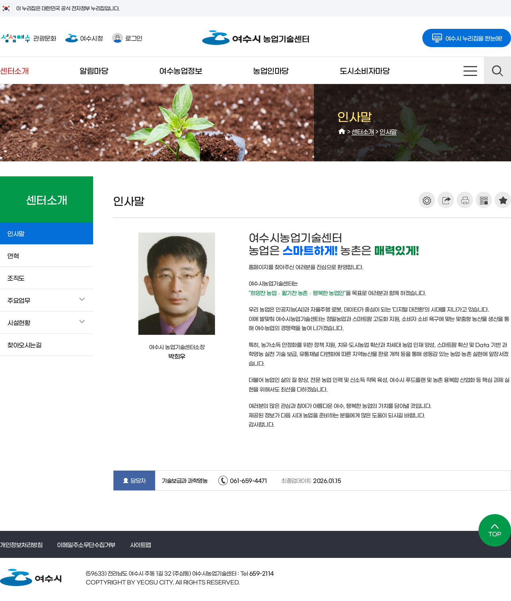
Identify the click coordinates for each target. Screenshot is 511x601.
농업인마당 (271, 70)
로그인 (127, 38)
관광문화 (28, 38)
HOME (342, 131)
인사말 (388, 131)
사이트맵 (470, 70)
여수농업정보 (180, 70)
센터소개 (14, 70)
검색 (497, 70)
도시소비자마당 (365, 70)
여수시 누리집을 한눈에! (466, 36)
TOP (495, 530)
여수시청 (84, 38)
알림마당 (94, 70)
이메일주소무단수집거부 (86, 544)
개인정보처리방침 (21, 544)
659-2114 (261, 573)
